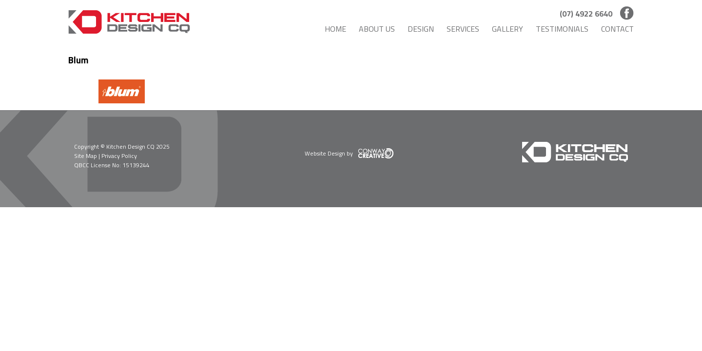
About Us (377, 29)
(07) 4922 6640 (586, 14)
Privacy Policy (119, 155)
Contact (617, 29)
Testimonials (562, 29)
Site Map (85, 155)
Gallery (507, 29)
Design (421, 29)
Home (335, 29)
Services (463, 29)
